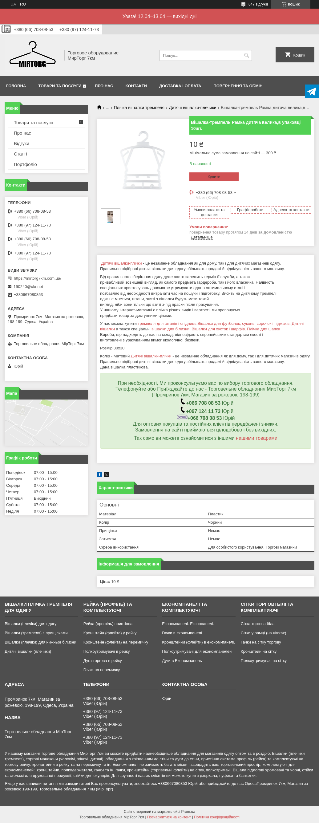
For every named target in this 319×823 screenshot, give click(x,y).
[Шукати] (246, 55)
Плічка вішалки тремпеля (139, 107)
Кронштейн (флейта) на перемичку (115, 642)
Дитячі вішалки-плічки (121, 263)
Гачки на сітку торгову (261, 642)
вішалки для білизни (170, 329)
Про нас (104, 86)
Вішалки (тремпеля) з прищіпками (36, 633)
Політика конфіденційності (217, 817)
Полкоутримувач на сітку (264, 660)
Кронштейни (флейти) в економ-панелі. (198, 642)
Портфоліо (25, 164)
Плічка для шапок (263, 329)
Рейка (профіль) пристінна (108, 623)
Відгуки (21, 143)
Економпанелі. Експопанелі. (188, 623)
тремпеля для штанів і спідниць (167, 323)
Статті (20, 153)
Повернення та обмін (237, 86)
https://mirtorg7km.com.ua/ (37, 278)
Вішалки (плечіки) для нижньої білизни (40, 642)
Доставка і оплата (180, 86)
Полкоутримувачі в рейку (106, 651)
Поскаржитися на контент (169, 817)
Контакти (136, 86)
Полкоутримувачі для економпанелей (197, 651)
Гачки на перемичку (101, 669)
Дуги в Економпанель (182, 660)
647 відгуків (258, 4)
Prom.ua (188, 811)
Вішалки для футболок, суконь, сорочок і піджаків (243, 323)
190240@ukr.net (28, 286)
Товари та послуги (59, 86)
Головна (16, 86)
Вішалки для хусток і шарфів (218, 329)
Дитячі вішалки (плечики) (28, 651)
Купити (214, 177)
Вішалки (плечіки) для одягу (30, 623)
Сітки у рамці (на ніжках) (263, 633)
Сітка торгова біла (258, 623)
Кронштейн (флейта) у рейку (110, 633)
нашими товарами (256, 438)
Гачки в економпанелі (182, 633)
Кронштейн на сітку (259, 651)
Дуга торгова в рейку (102, 660)
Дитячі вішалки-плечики (192, 107)
